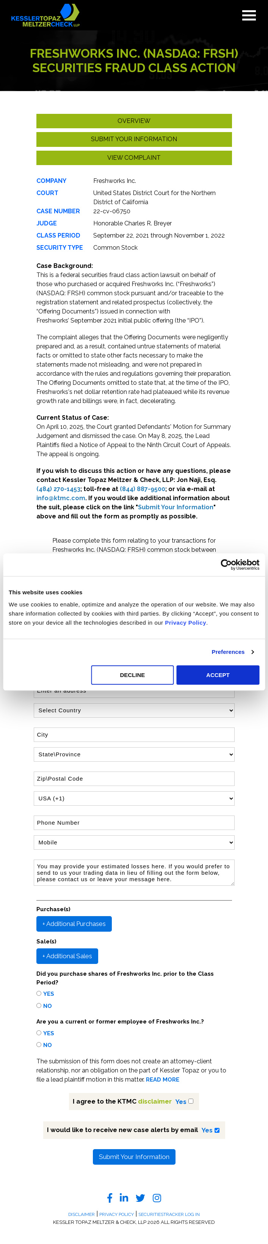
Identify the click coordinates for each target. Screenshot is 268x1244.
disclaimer (155, 1101)
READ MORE (162, 1080)
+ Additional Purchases (74, 923)
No (47, 1006)
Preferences (228, 652)
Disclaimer (81, 1214)
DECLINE (132, 675)
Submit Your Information (134, 1157)
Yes (48, 993)
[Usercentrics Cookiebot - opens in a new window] (226, 564)
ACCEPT (218, 675)
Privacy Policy (185, 622)
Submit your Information (134, 139)
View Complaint (134, 157)
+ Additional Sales (67, 956)
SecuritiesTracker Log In (169, 1214)
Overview (134, 120)
